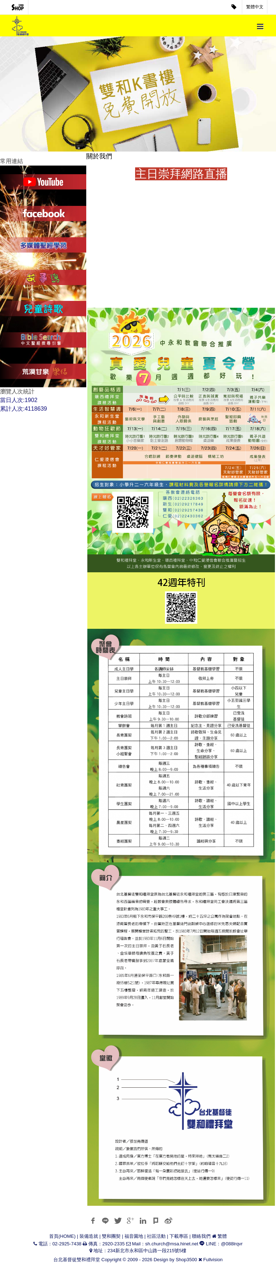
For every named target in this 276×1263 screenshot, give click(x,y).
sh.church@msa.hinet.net (171, 1243)
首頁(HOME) (62, 1236)
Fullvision (212, 1259)
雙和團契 (111, 1236)
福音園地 (133, 1236)
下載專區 (178, 1236)
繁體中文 (254, 6)
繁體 (222, 1236)
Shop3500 (186, 1259)
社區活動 (156, 1236)
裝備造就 (88, 1236)
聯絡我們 (201, 1236)
